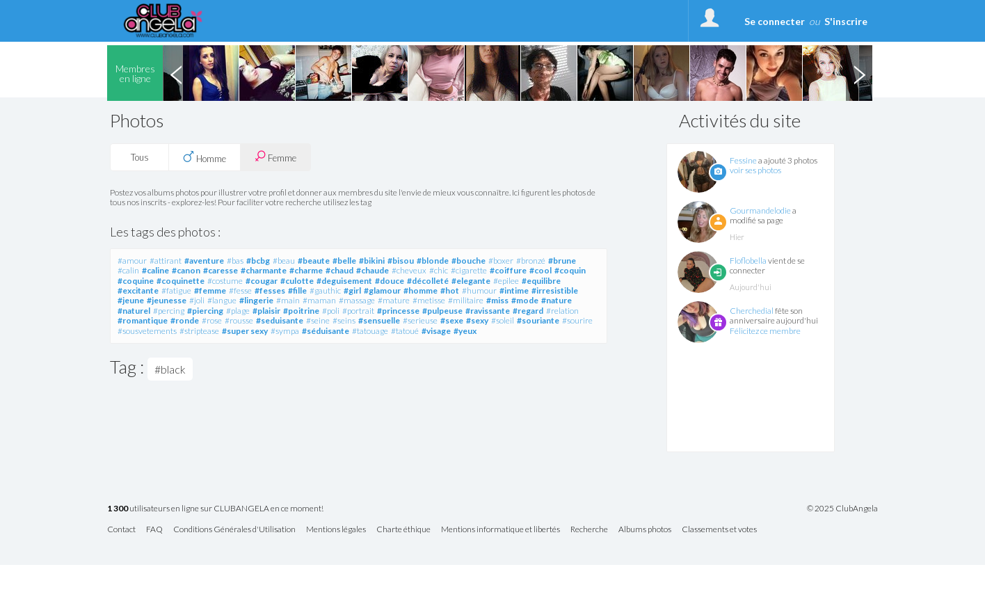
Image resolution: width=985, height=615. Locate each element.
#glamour (382, 290)
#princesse (398, 310)
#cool (540, 270)
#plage (238, 310)
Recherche (589, 529)
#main (288, 300)
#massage (357, 300)
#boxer (500, 260)
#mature (394, 300)
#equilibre (541, 280)
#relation (562, 310)
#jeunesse (166, 300)
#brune (562, 260)
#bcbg (258, 260)
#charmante (264, 270)
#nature (556, 300)
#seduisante (279, 320)
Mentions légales (336, 529)
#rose (212, 320)
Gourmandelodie (760, 210)
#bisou (400, 260)
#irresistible (554, 290)
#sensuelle (379, 320)
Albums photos (644, 529)
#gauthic (325, 290)
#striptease (199, 331)
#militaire (465, 300)
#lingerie (256, 300)
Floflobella (748, 260)
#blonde (433, 260)
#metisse (429, 300)
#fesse (240, 290)
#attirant (166, 260)
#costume (225, 280)
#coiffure (508, 270)
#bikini (372, 260)
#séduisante (325, 331)
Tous (140, 157)
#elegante (470, 280)
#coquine (136, 280)
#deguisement (344, 280)
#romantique (143, 320)
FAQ (154, 529)
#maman (319, 300)
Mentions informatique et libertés (500, 529)
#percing (168, 310)
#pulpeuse (442, 310)
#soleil (502, 320)
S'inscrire (845, 21)
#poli (330, 310)
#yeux (465, 331)
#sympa (285, 331)
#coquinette (181, 280)
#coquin (570, 270)
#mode (524, 300)
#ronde (184, 320)
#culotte (297, 280)
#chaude (372, 270)
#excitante (138, 290)
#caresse (220, 270)
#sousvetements (147, 331)
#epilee (506, 280)
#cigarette (469, 270)
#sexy (477, 320)
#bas (235, 260)
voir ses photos (755, 170)
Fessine (743, 160)
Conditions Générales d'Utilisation (234, 529)
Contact (121, 529)
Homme (204, 157)
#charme (306, 270)
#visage (436, 331)
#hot (449, 290)
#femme (210, 290)
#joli (197, 300)
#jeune (131, 300)
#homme (420, 290)
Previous (176, 73)
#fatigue (176, 290)
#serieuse (420, 320)
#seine (318, 320)
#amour (132, 260)
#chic (438, 270)
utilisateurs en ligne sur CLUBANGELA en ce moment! (215, 508)
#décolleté (428, 280)
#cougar (262, 280)
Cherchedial (752, 310)
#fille (297, 290)
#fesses (270, 290)
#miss (497, 300)
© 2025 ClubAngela (842, 508)
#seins (344, 320)
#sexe (451, 320)
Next (859, 73)
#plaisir (266, 310)
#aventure (204, 260)
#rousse (239, 320)
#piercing (205, 310)
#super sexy (245, 331)
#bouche (468, 260)
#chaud (339, 270)
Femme (275, 156)
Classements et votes (719, 529)
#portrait (358, 310)
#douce (389, 280)
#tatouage (370, 331)
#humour (479, 290)
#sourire (577, 320)
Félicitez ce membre (765, 331)
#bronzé (530, 260)
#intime (514, 290)
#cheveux (409, 270)
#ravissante (487, 310)
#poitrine (301, 310)
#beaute (314, 260)
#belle (344, 260)
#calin (128, 270)
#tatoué (405, 331)
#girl (352, 290)
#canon (186, 270)
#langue (222, 300)
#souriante (538, 320)
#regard (528, 310)
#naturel (134, 310)
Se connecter (774, 21)
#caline (155, 270)
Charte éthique (403, 529)
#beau (284, 260)
